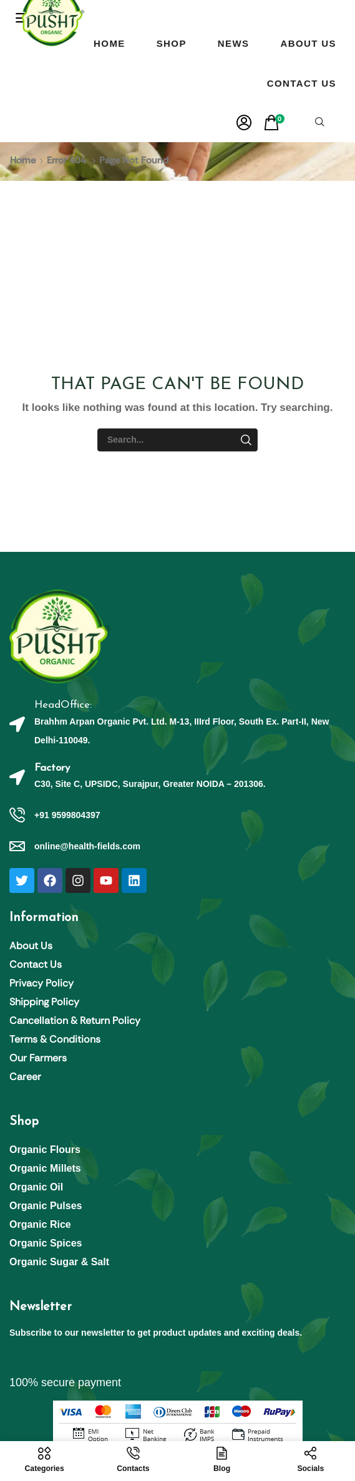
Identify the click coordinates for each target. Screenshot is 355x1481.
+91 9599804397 (67, 815)
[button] (243, 123)
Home (23, 160)
